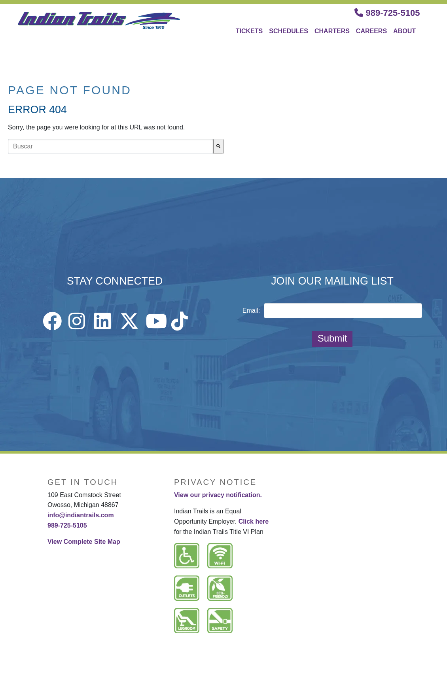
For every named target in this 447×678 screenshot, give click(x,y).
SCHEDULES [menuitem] (288, 31)
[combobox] (110, 146)
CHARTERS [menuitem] (332, 31)
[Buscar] (218, 146)
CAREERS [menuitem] (371, 31)
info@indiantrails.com (80, 515)
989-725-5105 (387, 13)
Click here (254, 521)
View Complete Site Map (83, 541)
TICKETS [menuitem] (249, 31)
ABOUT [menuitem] (404, 31)
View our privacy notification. (218, 495)
